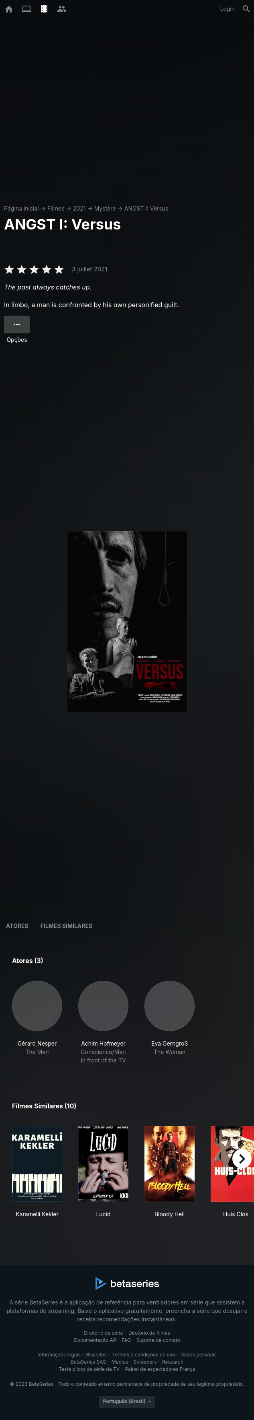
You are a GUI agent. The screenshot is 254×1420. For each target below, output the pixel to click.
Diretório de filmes (149, 1333)
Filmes (56, 208)
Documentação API (96, 1340)
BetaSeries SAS (88, 1362)
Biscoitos (96, 1355)
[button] (37, 1022)
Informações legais (59, 1355)
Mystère (105, 208)
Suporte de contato (158, 1340)
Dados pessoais (199, 1355)
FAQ (126, 1340)
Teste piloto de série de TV (89, 1369)
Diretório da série (103, 1333)
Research (172, 1362)
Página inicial (21, 208)
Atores (17, 925)
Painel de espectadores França (160, 1369)
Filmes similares (66, 925)
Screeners (145, 1362)
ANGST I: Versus (146, 208)
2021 (79, 208)
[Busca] (246, 9)
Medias (120, 1362)
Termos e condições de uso (143, 1355)
